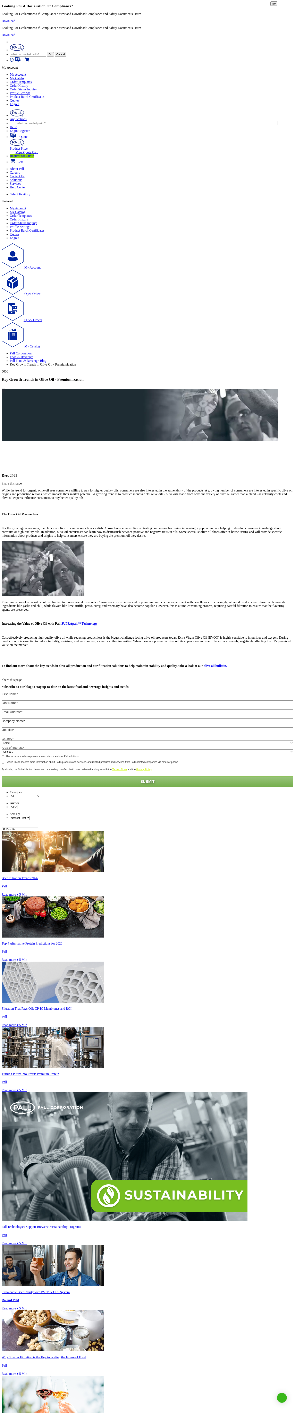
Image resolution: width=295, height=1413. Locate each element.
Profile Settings (20, 93)
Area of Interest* (13, 747)
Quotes (14, 100)
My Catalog (17, 78)
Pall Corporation (21, 353)
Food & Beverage (21, 357)
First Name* (10, 694)
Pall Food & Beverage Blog (28, 360)
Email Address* (12, 712)
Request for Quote (22, 156)
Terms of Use (119, 769)
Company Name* (13, 720)
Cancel (60, 54)
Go (50, 54)
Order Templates (21, 82)
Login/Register (20, 131)
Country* (8, 738)
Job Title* (8, 729)
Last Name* (10, 703)
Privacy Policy (144, 769)
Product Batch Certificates (27, 96)
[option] (140, 405)
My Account (18, 74)
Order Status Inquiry (23, 89)
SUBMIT (148, 782)
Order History (19, 85)
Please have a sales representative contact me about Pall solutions (42, 756)
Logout (14, 104)
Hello (13, 127)
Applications (18, 119)
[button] (282, 1398)
